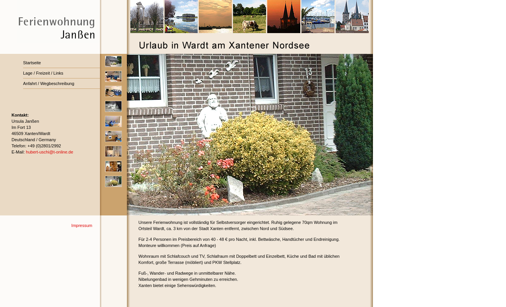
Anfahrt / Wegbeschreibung (48, 83)
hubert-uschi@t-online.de (49, 152)
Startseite (32, 62)
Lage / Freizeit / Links (43, 73)
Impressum (82, 225)
